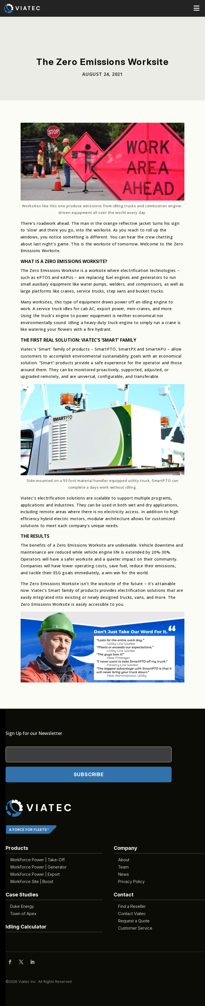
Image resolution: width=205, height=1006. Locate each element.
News (123, 874)
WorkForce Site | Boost (31, 881)
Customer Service (135, 928)
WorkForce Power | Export (35, 874)
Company (125, 848)
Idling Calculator (26, 927)
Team (123, 867)
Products (17, 848)
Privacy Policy (131, 881)
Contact (123, 895)
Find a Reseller (132, 906)
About (123, 859)
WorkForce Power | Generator (38, 867)
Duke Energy (22, 906)
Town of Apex (23, 913)
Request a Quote (134, 920)
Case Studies (22, 895)
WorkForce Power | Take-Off (37, 859)
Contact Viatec (132, 913)
